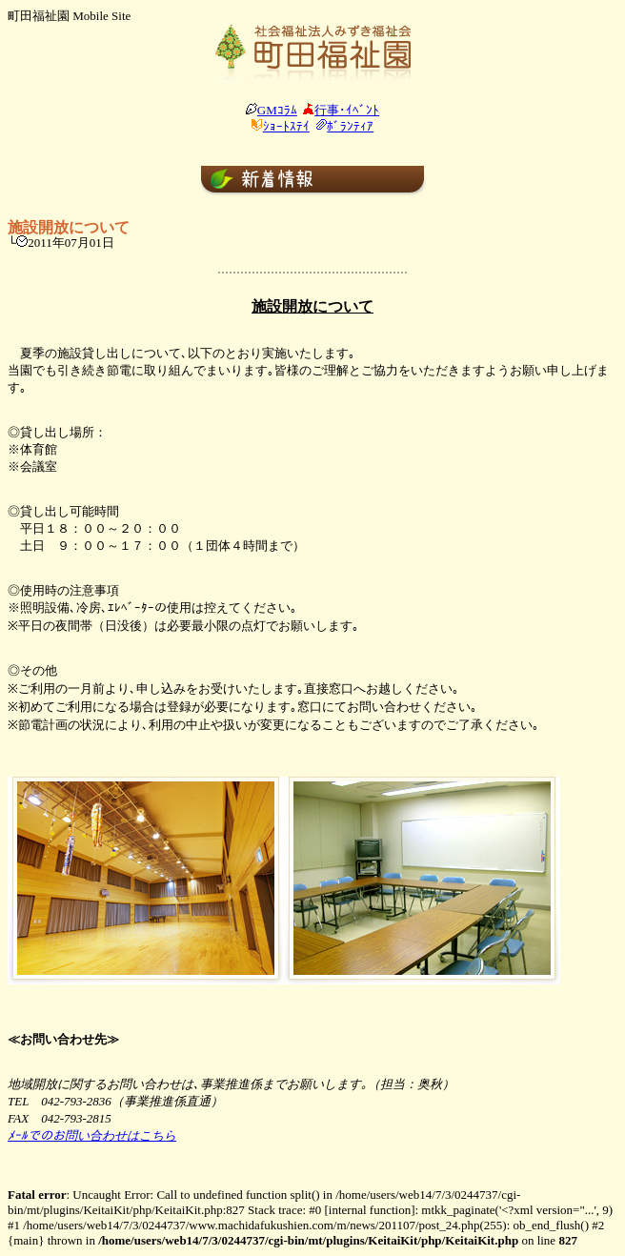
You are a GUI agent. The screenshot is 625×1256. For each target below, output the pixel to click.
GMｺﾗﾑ (277, 110)
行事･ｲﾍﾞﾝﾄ (346, 110)
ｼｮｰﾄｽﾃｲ (286, 126)
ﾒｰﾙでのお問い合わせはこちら (92, 1135)
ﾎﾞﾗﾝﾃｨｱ (350, 126)
